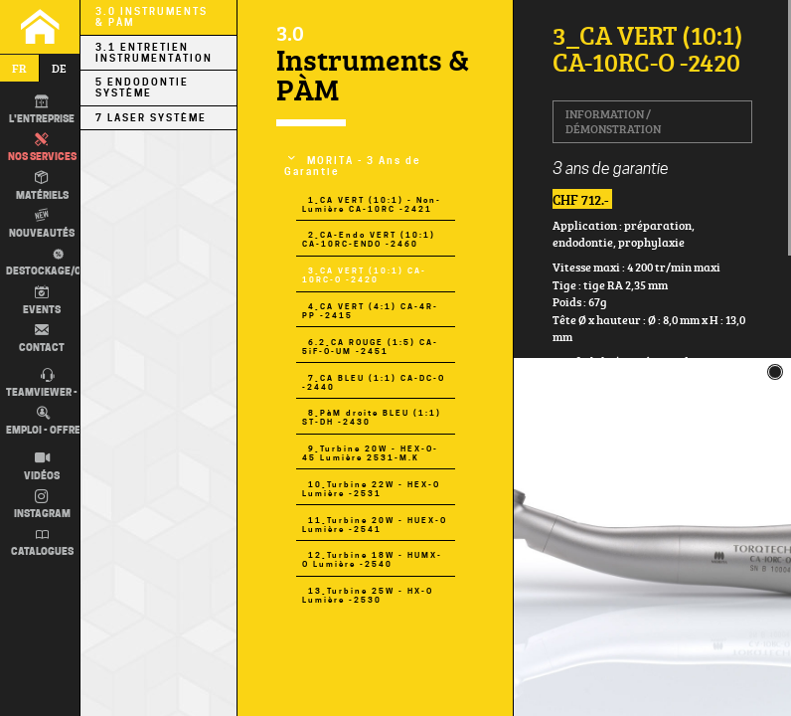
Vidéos (42, 466)
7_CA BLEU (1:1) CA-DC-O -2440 (373, 383)
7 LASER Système (151, 117)
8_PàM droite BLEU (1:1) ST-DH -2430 (371, 418)
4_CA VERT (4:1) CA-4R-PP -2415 (370, 311)
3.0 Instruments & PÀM (151, 17)
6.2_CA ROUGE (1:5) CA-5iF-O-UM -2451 (370, 347)
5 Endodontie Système (142, 87)
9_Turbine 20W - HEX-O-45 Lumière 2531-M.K (370, 453)
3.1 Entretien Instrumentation (154, 53)
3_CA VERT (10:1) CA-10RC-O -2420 (364, 275)
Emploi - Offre (43, 422)
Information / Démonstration (613, 120)
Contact (42, 338)
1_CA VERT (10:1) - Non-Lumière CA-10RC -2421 (371, 205)
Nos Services (42, 148)
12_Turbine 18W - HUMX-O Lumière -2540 (372, 560)
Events (42, 300)
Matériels (42, 186)
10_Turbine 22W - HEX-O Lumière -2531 (371, 489)
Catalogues (42, 543)
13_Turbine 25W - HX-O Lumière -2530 (367, 596)
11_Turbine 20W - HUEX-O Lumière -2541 (374, 525)
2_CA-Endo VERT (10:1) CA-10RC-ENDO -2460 (368, 240)
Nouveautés (42, 224)
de (59, 68)
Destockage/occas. (56, 261)
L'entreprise (42, 110)
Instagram (42, 505)
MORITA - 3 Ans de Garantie (352, 166)
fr (19, 68)
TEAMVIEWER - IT (47, 384)
